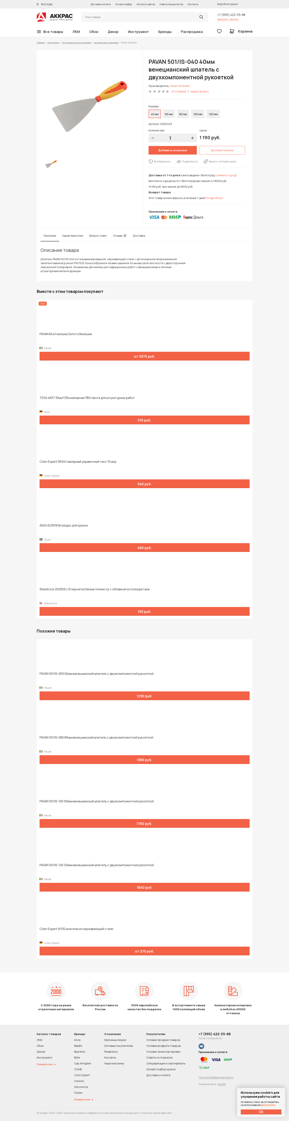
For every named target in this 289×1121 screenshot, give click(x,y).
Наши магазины (114, 1063)
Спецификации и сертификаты (165, 1063)
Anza (77, 1040)
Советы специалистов (171, 4)
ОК (261, 1111)
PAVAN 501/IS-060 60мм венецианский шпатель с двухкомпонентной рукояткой (96, 674)
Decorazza (81, 1087)
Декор (113, 31)
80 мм (183, 114)
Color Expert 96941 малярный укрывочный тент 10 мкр (78, 462)
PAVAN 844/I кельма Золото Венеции (66, 334)
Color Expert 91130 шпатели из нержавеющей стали (76, 929)
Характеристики (72, 235)
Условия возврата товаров (163, 1046)
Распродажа (192, 31)
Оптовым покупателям (118, 1046)
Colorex (79, 1081)
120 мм (213, 114)
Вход (219, 4)
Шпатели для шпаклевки (106, 42)
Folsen (78, 1092)
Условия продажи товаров (163, 1040)
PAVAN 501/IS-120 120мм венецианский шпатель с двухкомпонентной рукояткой (97, 865)
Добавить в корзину (172, 150)
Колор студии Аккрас (55, 17)
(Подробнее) (214, 198)
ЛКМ (76, 31)
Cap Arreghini (82, 1063)
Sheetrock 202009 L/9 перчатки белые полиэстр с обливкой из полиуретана (95, 589)
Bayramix (79, 1051)
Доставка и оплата (101, 4)
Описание (50, 235)
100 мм (197, 114)
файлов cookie (268, 1105)
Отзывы (120, 236)
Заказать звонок (227, 19)
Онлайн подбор (123, 4)
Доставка (139, 235)
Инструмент (138, 31)
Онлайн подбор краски (161, 1069)
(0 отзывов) (178, 91)
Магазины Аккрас (115, 1040)
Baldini (78, 1046)
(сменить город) (226, 175)
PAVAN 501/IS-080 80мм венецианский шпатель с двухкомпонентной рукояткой (96, 738)
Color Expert (82, 1075)
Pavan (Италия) (180, 86)
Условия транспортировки (163, 1051)
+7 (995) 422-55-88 (231, 15)
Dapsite (222, 1084)
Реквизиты (111, 1051)
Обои (93, 31)
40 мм (155, 114)
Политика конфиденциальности (216, 1077)
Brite (77, 1057)
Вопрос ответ (98, 235)
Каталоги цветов (146, 4)
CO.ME (78, 1069)
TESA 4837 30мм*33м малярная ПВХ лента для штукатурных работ (87, 398)
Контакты (193, 4)
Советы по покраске (159, 1057)
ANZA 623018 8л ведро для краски (64, 525)
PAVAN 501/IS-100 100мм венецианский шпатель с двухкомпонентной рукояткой (97, 801)
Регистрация (231, 4)
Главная (41, 42)
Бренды (164, 31)
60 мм (169, 114)
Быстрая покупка (222, 150)
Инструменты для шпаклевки (76, 42)
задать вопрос (199, 91)
